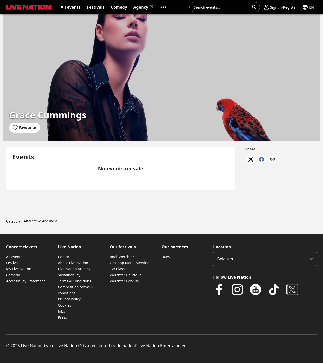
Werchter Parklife (124, 281)
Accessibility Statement (25, 281)
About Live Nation (73, 262)
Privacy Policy (69, 299)
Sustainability (69, 275)
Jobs (61, 311)
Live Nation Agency (74, 268)
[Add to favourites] (24, 128)
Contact (64, 256)
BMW (166, 256)
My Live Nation (18, 268)
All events (14, 256)
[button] (163, 7)
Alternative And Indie (40, 221)
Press (62, 317)
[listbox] (265, 259)
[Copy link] (272, 159)
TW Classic (118, 268)
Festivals (13, 262)
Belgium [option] (225, 259)
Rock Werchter (122, 256)
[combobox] (221, 7)
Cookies (64, 305)
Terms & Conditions (74, 281)
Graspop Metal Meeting (130, 262)
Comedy (13, 275)
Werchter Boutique (126, 275)
